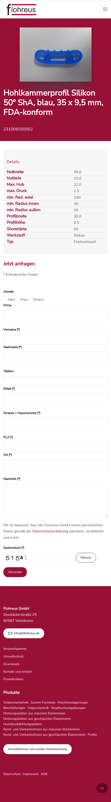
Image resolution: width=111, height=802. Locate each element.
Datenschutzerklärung (50, 531)
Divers (36, 299)
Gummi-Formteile (43, 702)
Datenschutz (12, 774)
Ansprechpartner (15, 649)
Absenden (15, 572)
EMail (9, 389)
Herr (9, 299)
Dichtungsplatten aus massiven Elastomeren (34, 713)
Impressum (30, 774)
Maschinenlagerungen (73, 702)
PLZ (8, 437)
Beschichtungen (14, 708)
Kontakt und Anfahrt (17, 672)
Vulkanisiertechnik (15, 702)
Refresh (86, 558)
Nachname (12, 347)
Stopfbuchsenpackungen (68, 708)
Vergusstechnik (38, 708)
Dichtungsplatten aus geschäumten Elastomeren (37, 719)
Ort (7, 455)
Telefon (8, 371)
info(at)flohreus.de (23, 633)
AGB (44, 774)
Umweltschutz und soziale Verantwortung (37, 749)
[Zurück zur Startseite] (21, 9)
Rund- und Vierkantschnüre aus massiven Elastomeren (41, 729)
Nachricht (11, 479)
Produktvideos (13, 679)
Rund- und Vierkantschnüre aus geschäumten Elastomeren (44, 735)
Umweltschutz (13, 656)
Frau (22, 299)
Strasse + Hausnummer (21, 413)
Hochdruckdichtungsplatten (22, 724)
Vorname (11, 329)
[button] (105, 9)
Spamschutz (13, 548)
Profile (92, 735)
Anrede (8, 291)
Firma (7, 305)
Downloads (11, 664)
